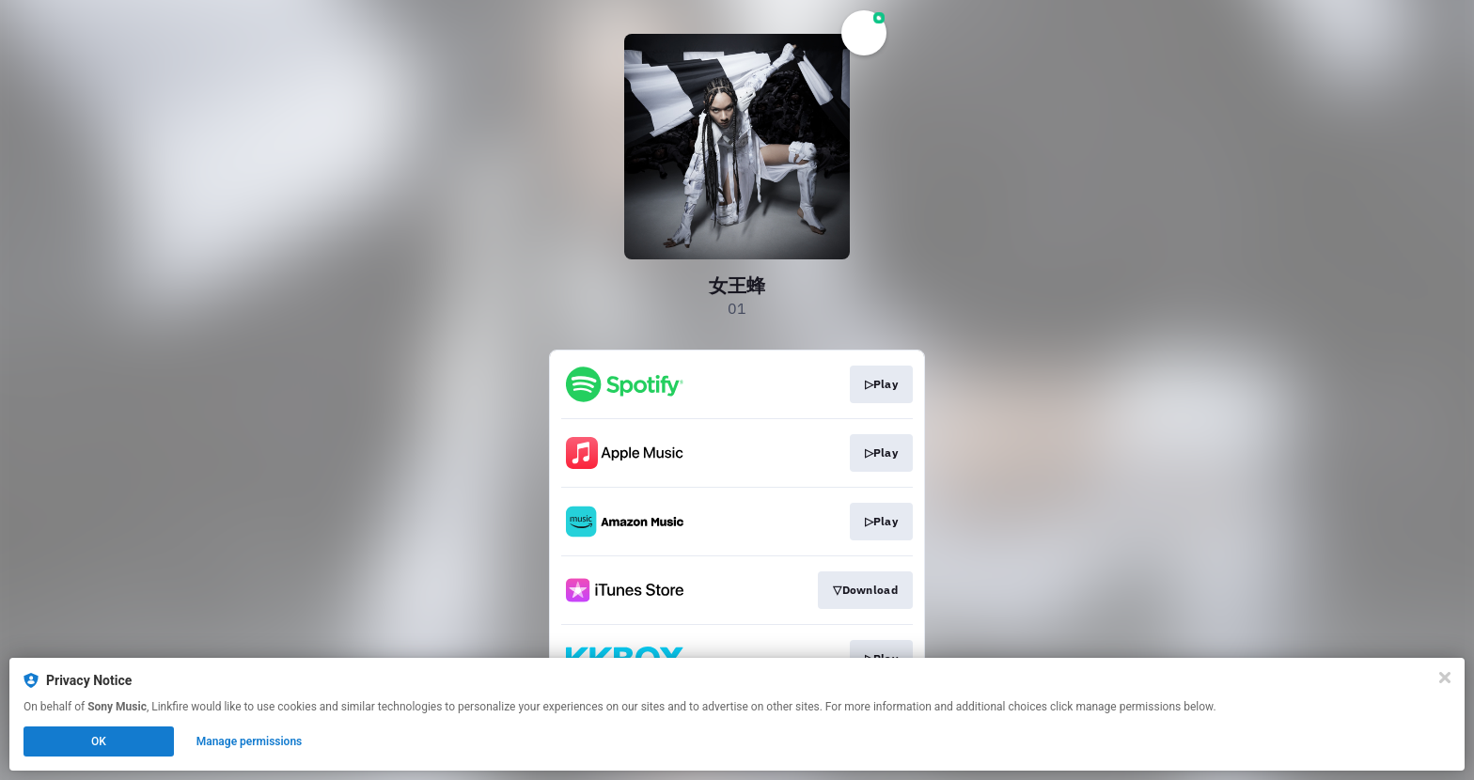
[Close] (1445, 678)
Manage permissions (249, 741)
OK (98, 741)
